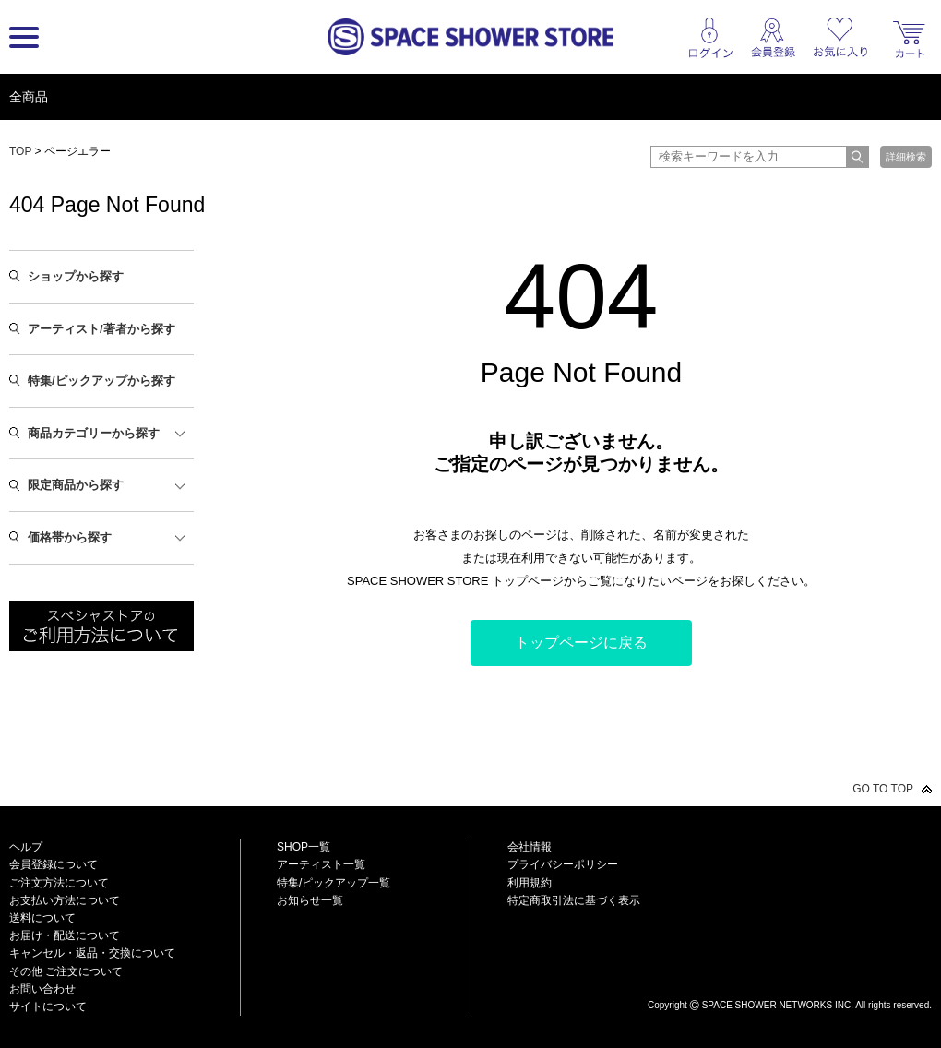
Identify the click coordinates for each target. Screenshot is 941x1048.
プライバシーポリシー (562, 864)
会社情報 (529, 846)
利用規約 (529, 882)
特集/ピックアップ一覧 (333, 882)
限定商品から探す (76, 485)
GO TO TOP (882, 788)
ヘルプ (25, 846)
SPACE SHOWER (790, 974)
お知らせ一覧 (310, 900)
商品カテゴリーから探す (94, 433)
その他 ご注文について (66, 971)
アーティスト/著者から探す (101, 329)
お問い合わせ (42, 988)
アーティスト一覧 (321, 864)
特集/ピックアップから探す (101, 380)
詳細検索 (906, 156)
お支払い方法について (64, 900)
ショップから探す (76, 276)
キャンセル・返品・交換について (92, 953)
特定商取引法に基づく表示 (573, 900)
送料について (42, 917)
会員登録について (53, 864)
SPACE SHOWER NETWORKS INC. (777, 1005)
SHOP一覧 (303, 846)
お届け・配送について (64, 935)
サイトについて (48, 1006)
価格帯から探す (70, 537)
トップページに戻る (581, 642)
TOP (20, 151)
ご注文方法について (59, 882)
